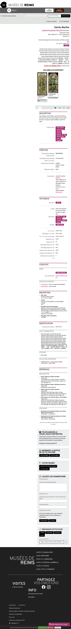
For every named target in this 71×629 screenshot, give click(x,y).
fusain (58, 216)
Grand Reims (22, 605)
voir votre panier (64, 21)
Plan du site (12, 617)
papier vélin (60, 225)
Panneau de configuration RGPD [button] (17, 620)
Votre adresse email (43, 504)
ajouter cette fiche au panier (48, 466)
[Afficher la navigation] (9, 10)
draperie (59, 135)
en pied (58, 131)
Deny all (51, 627)
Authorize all (42, 627)
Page (49, 10)
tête (65, 135)
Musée (59, 10)
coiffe (58, 138)
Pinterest (57, 532)
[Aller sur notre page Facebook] (43, 587)
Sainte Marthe (41, 96)
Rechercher (65, 16)
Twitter (42, 532)
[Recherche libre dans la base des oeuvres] (54, 15)
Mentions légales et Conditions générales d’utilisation (22, 611)
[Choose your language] (14, 623)
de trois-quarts (60, 136)
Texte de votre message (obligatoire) (47, 482)
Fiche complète (54, 455)
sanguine (59, 218)
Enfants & (17, 587)
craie (63, 216)
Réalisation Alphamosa (14, 608)
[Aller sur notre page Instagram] (49, 587)
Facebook (49, 532)
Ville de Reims (12, 605)
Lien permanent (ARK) (44, 539)
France (63, 187)
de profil (59, 133)
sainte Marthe (60, 129)
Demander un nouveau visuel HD (47, 443)
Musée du (47, 562)
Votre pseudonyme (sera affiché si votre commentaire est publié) (52, 497)
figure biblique (60, 127)
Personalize (57, 627)
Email (42, 535)
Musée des (52, 66)
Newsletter (31, 597)
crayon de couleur (61, 220)
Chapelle (42, 566)
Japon (57, 189)
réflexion (59, 140)
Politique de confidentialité (15, 614)
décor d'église (61, 272)
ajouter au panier (51, 21)
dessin (66, 45)
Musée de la (44, 559)
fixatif (58, 222)
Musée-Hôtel (45, 569)
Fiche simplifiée (44, 455)
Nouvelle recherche (36, 16)
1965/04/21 (59, 192)
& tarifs (35, 594)
